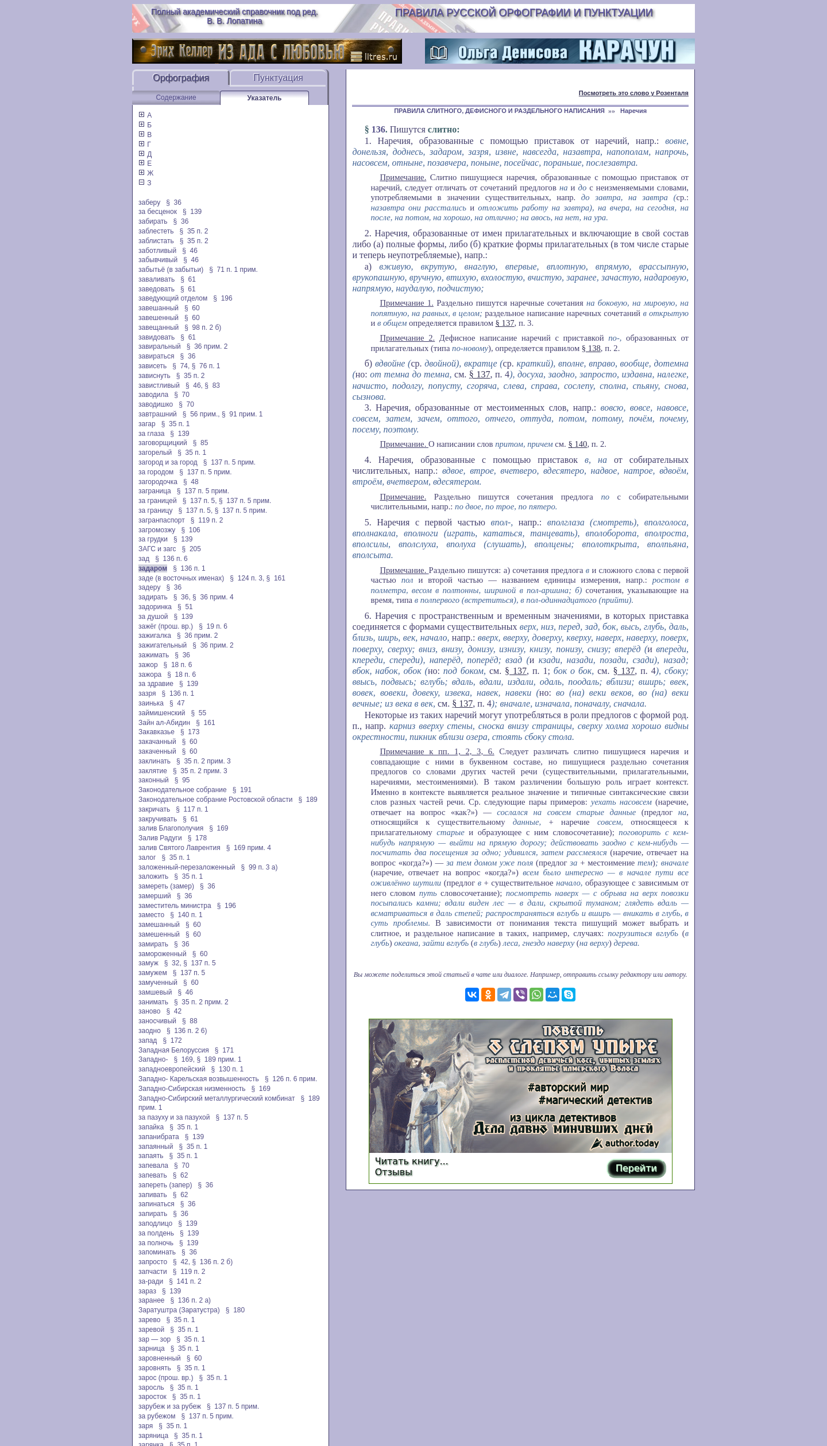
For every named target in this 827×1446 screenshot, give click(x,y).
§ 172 (172, 1040)
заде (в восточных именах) (181, 578)
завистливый (159, 385)
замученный (157, 983)
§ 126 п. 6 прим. (291, 1079)
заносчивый (157, 1021)
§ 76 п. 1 (206, 366)
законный (153, 780)
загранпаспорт (161, 520)
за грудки (153, 539)
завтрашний (157, 414)
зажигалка (154, 636)
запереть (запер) (165, 1185)
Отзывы (393, 1172)
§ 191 (242, 790)
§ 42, (181, 1262)
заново (149, 1011)
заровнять (154, 1368)
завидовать (156, 337)
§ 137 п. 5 (199, 963)
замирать (153, 944)
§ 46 (190, 251)
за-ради (150, 1281)
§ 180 (235, 1310)
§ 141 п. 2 (185, 1281)
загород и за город (168, 462)
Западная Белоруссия (173, 1050)
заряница (153, 1436)
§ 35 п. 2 (194, 231)
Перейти (636, 1168)
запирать (152, 1214)
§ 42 (173, 1011)
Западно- (153, 1059)
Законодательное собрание (182, 790)
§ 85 (200, 443)
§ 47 (177, 703)
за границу (155, 510)
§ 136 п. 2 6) (187, 1031)
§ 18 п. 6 (178, 665)
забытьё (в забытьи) (170, 270)
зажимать (153, 655)
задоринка (155, 607)
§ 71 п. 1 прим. (233, 270)
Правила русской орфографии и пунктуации (524, 12)
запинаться (156, 1204)
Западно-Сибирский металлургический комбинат (216, 1098)
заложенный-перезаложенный (186, 867)
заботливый (157, 251)
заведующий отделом (172, 298)
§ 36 (173, 202)
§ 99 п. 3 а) (259, 867)
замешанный (159, 925)
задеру (149, 587)
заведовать (156, 289)
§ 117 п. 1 (192, 809)
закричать (154, 809)
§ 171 (224, 1050)
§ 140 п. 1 (186, 915)
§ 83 (212, 385)
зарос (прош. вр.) (165, 1378)
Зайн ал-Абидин (164, 723)
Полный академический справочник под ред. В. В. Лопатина (234, 16)
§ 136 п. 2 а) (191, 1300)
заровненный (159, 1358)
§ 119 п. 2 (207, 520)
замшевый (155, 992)
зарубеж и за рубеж (169, 1406)
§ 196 (222, 298)
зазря (147, 693)
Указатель (265, 98)
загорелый (155, 453)
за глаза (151, 434)
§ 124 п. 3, (247, 578)
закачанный (157, 742)
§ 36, (182, 597)
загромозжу (156, 530)
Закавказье (156, 732)
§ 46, (194, 385)
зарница (151, 1348)
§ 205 (191, 549)
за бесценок (157, 212)
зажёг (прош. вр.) (165, 626)
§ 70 (182, 395)
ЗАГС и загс (157, 549)
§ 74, (181, 366)
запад (147, 1040)
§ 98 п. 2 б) (202, 328)
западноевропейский (172, 1069)
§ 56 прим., (201, 414)
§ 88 (190, 1021)
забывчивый (157, 260)
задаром (152, 568)
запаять (151, 1156)
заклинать (154, 761)
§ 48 (191, 482)
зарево (149, 1320)
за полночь (155, 1243)
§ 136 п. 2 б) (212, 1262)
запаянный (155, 1147)
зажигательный (162, 645)
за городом (155, 472)
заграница (154, 491)
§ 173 (189, 732)
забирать (153, 221)
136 (378, 129)
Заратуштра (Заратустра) (179, 1310)
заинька (151, 703)
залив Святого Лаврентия (179, 848)
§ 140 (577, 444)
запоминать (157, 1252)
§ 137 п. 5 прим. (229, 462)
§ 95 (182, 780)
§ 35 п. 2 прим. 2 (201, 1002)
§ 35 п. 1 (175, 424)
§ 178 (197, 838)
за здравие (155, 684)
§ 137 (505, 323)
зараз (147, 1291)
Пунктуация (278, 78)
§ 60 (192, 308)
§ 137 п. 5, (200, 501)
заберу (149, 202)
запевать (152, 1175)
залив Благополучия (170, 828)
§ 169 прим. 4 (248, 848)
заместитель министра (174, 906)
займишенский (161, 713)
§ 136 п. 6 (171, 559)
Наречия (633, 110)
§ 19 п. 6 (213, 626)
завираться (156, 356)
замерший (154, 896)
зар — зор (154, 1339)
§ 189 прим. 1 (218, 1059)
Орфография (181, 78)
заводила (153, 395)
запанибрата (158, 1137)
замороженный (162, 954)
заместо (151, 915)
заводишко (155, 404)
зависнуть (154, 376)
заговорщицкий (162, 443)
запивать (152, 1195)
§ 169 (218, 828)
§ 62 (180, 1175)
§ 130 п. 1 (227, 1069)
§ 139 (192, 212)
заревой (151, 1330)
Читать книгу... (412, 1161)
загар (147, 424)
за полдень (156, 1233)
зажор (148, 665)
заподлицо (155, 1223)
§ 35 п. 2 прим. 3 (203, 761)
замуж (148, 963)
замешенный (159, 934)
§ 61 (188, 279)
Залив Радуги (160, 838)
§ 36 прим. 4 (213, 597)
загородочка (157, 482)
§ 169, (184, 1059)
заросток (152, 1397)
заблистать (156, 241)
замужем (152, 973)
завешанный (158, 308)
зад (143, 559)
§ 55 (198, 713)
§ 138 (591, 348)
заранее (151, 1300)
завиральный (159, 346)
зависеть (152, 366)
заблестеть (156, 231)
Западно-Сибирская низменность (191, 1089)
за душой (153, 617)
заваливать (156, 279)
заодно (149, 1031)
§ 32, (172, 963)
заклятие (152, 771)
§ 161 (275, 578)
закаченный (157, 751)
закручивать (157, 819)
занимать (153, 1002)
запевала (153, 1166)
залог (147, 857)
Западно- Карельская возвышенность (198, 1079)
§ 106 (190, 530)
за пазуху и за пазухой (174, 1117)
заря (145, 1426)
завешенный (158, 318)
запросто (152, 1262)
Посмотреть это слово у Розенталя (634, 92)
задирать (153, 597)
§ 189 (307, 800)
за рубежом (156, 1416)
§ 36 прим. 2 (207, 346)
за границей (157, 501)
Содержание (176, 97)
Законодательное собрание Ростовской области (215, 800)
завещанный (158, 328)
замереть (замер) (166, 886)
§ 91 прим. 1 (242, 414)
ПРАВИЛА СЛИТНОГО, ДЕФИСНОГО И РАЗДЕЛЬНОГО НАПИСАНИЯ (499, 110)
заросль (151, 1387)
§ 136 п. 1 (189, 568)
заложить (153, 876)
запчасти (152, 1272)
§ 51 (185, 607)
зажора (149, 675)
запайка (151, 1127)
